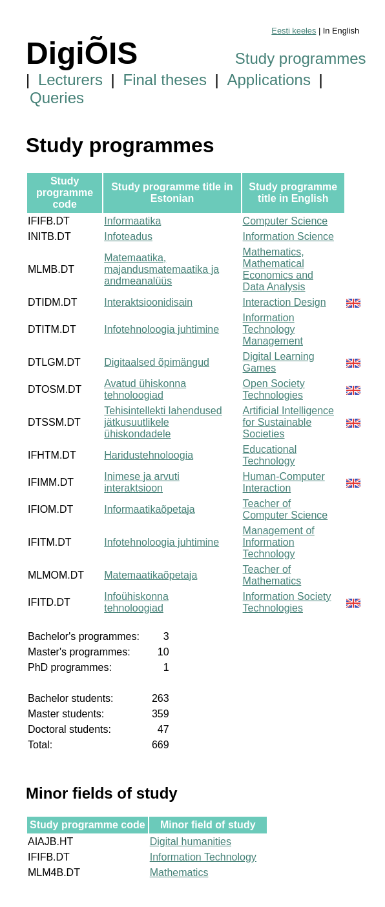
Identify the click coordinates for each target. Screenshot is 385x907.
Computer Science (285, 220)
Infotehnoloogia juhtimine (161, 329)
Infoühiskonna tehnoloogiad (136, 602)
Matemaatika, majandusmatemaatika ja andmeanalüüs (161, 269)
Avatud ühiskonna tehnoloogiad (145, 389)
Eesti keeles (293, 30)
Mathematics (179, 872)
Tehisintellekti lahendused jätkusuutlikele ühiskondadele (163, 422)
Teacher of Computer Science (285, 509)
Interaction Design (284, 302)
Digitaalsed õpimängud (156, 362)
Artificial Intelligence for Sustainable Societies (288, 422)
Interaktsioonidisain (148, 302)
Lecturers (70, 79)
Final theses (165, 79)
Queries (57, 97)
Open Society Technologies (274, 389)
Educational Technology (270, 455)
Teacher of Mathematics (272, 575)
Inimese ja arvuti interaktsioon (142, 482)
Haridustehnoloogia (148, 455)
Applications (269, 79)
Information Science (288, 236)
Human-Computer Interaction (284, 482)
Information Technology (203, 857)
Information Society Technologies (287, 602)
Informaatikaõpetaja (149, 509)
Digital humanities (190, 841)
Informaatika (132, 220)
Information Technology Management (273, 329)
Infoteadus (128, 236)
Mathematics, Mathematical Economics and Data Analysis (278, 269)
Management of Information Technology (279, 542)
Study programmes (300, 58)
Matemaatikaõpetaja (150, 575)
